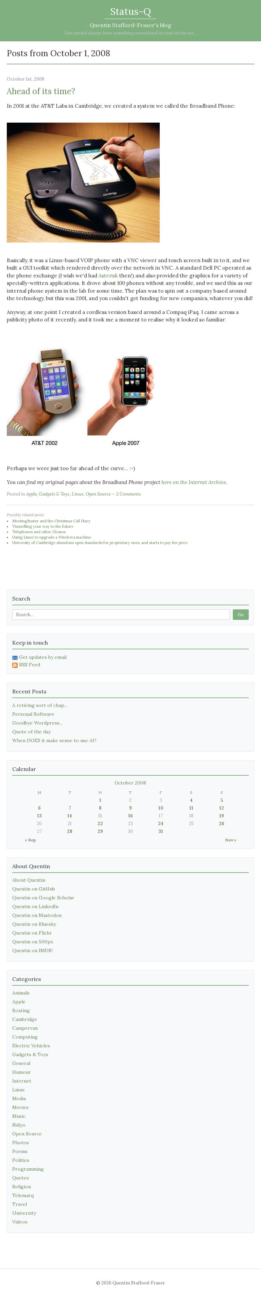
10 (160, 808)
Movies (20, 1107)
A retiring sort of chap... (39, 705)
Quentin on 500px (32, 942)
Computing (25, 1037)
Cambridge (24, 1019)
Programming (28, 1169)
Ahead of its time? (41, 91)
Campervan (25, 1028)
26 (221, 824)
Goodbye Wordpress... (37, 723)
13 (39, 816)
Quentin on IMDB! (32, 950)
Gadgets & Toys (54, 494)
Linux (78, 494)
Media (19, 1098)
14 (69, 816)
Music (18, 1116)
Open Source (98, 494)
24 (160, 824)
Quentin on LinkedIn (35, 906)
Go (241, 614)
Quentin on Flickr (32, 933)
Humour (21, 1072)
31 (160, 831)
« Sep (30, 839)
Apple (31, 494)
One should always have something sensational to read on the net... (131, 33)
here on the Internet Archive (193, 482)
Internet (21, 1081)
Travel (19, 1204)
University (24, 1213)
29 (100, 831)
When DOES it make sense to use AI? (54, 740)
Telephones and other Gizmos (39, 531)
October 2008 (130, 783)
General (21, 1063)
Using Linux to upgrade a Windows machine (51, 537)
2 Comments (128, 494)
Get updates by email (39, 657)
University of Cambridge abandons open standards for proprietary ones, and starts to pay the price (100, 542)
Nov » (230, 839)
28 (69, 831)
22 (100, 824)
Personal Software (33, 714)
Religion (21, 1187)
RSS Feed (26, 665)
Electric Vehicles (31, 1046)
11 (191, 808)
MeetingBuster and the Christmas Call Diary (51, 521)
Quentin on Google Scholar (43, 898)
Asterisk (108, 275)
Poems (20, 1151)
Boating (21, 1010)
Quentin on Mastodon (37, 915)
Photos (20, 1142)
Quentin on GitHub (33, 889)
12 (221, 808)
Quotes (20, 1178)
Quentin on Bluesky (34, 924)
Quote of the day (31, 732)
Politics (20, 1160)
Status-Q (130, 11)
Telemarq (23, 1195)
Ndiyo (18, 1125)
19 (221, 816)
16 (130, 816)
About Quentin (28, 880)
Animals (21, 993)
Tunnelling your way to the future (42, 526)
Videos (20, 1222)
